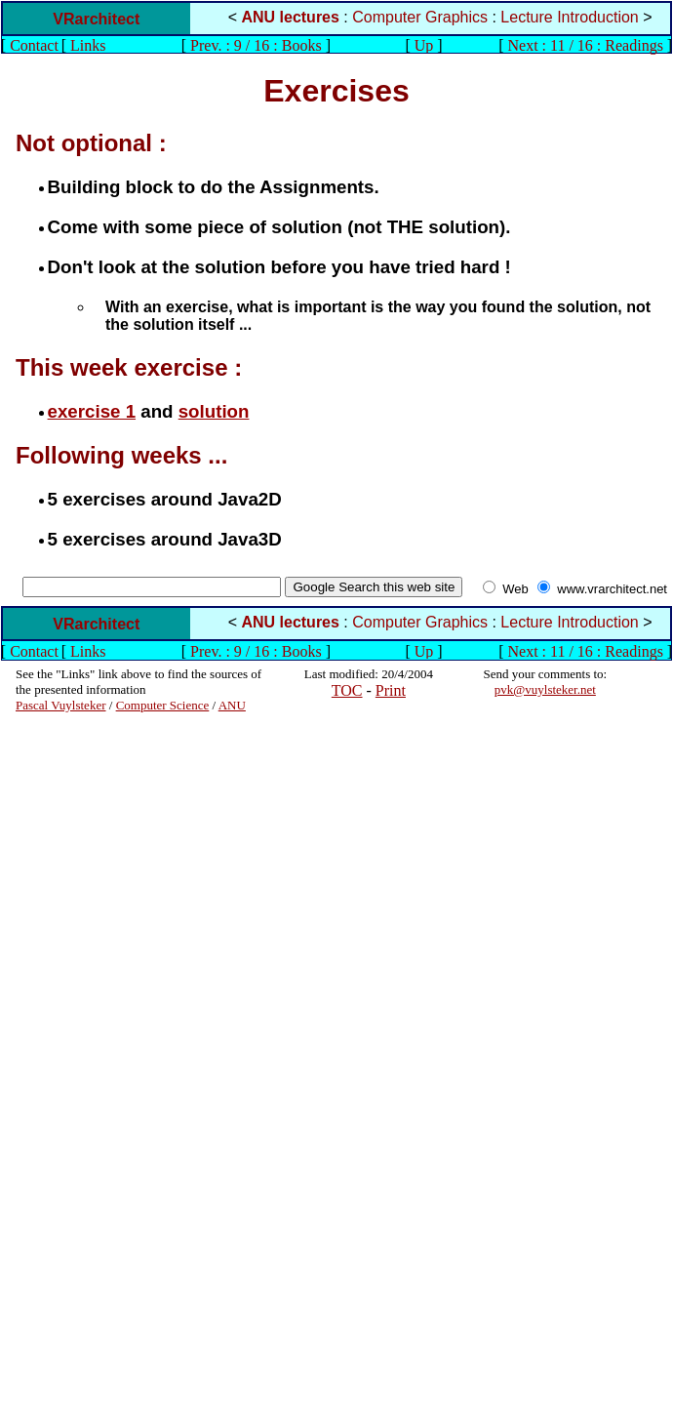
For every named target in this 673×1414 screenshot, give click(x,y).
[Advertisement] (74, 1006)
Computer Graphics (420, 17)
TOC (347, 690)
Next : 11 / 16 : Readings (584, 45)
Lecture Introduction (569, 17)
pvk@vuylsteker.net (545, 689)
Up (424, 45)
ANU (232, 705)
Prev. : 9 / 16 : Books (256, 45)
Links (87, 45)
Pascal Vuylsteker (61, 705)
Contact (34, 45)
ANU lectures (289, 17)
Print (391, 690)
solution (214, 411)
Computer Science (163, 705)
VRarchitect (96, 19)
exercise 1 (92, 411)
